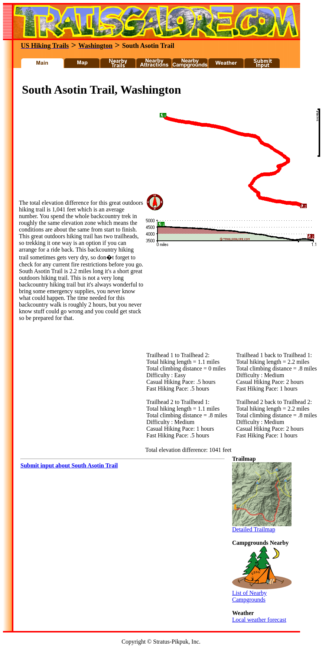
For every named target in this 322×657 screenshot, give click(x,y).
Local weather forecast (259, 619)
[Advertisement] (74, 153)
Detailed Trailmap (262, 527)
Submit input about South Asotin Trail (69, 465)
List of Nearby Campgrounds (262, 594)
